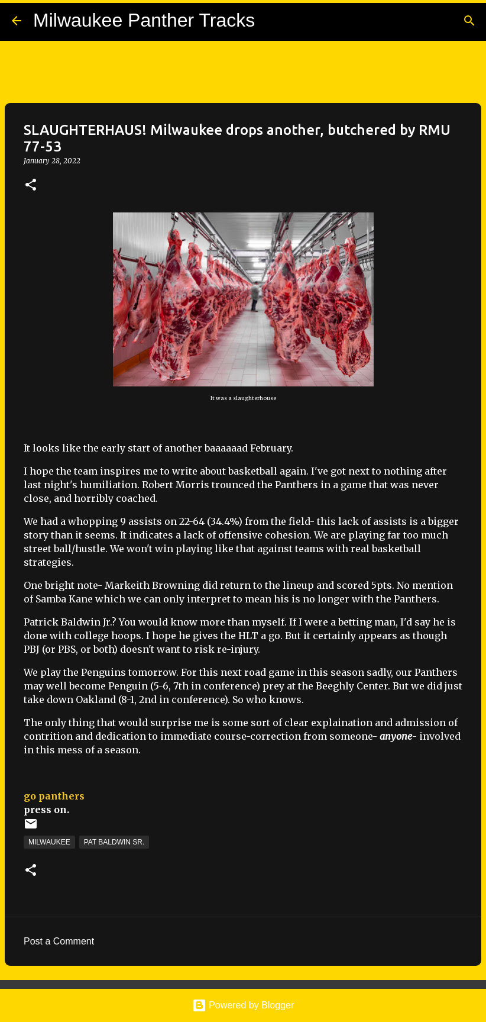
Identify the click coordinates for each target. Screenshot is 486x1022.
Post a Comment (59, 941)
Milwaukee (49, 842)
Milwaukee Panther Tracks (144, 20)
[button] (31, 186)
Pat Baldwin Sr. (114, 842)
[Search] (469, 21)
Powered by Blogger (243, 1005)
